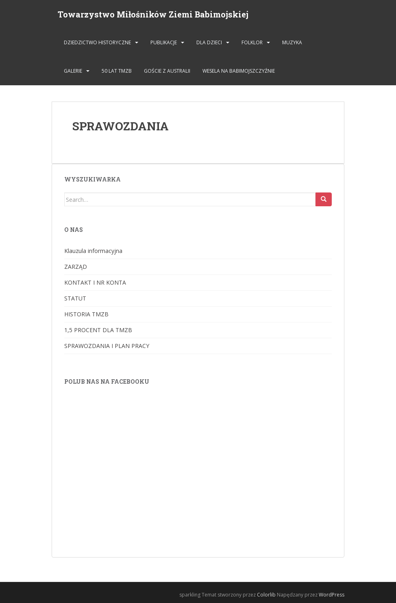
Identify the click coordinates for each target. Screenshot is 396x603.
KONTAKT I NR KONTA (95, 282)
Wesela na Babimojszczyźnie (238, 70)
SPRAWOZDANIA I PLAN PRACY (106, 346)
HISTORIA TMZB (86, 314)
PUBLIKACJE (163, 42)
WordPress (331, 594)
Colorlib (266, 594)
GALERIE (73, 70)
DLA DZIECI (209, 42)
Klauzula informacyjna (93, 251)
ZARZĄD (75, 266)
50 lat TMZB (117, 70)
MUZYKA (292, 42)
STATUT (75, 298)
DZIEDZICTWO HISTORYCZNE (97, 42)
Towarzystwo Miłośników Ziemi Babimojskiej (153, 14)
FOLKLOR (252, 42)
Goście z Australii (167, 70)
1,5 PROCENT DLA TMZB (98, 330)
